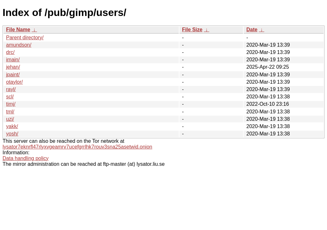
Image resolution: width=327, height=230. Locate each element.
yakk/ (12, 126)
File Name (18, 29)
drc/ (10, 52)
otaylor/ (14, 82)
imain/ (13, 59)
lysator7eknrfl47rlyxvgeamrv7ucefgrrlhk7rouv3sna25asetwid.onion (77, 147)
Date (251, 29)
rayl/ (11, 89)
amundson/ (18, 45)
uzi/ (10, 119)
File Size (192, 29)
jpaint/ (13, 74)
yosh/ (12, 133)
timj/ (10, 104)
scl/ (10, 96)
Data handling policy (26, 158)
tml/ (10, 111)
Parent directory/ (24, 37)
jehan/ (13, 67)
